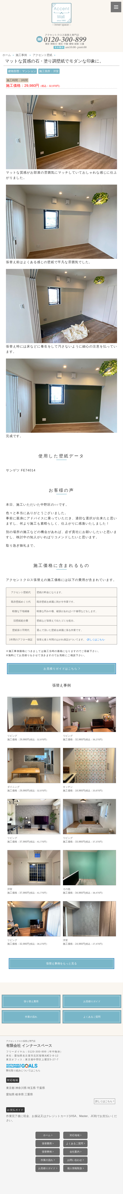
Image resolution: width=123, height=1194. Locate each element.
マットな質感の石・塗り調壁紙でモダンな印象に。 (54, 61)
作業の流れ (47, 1160)
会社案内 (74, 1151)
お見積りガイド (46, 1168)
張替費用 (47, 1143)
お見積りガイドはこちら (60, 668)
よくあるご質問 (74, 1143)
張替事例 (47, 1151)
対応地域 (74, 1135)
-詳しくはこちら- (95, 639)
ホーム (46, 1135)
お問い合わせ (74, 1160)
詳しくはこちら (103, 1101)
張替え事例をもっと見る (61, 963)
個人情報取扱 (74, 1168)
